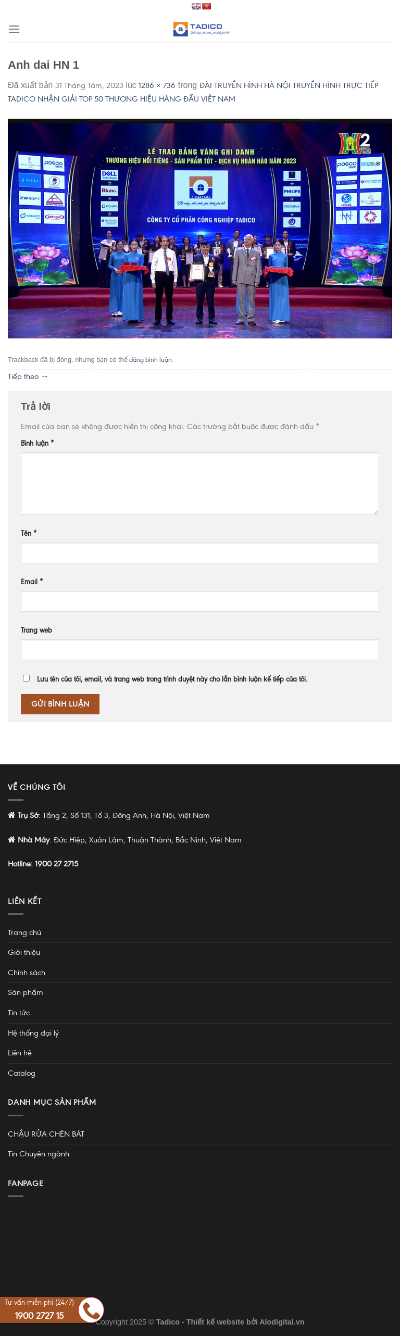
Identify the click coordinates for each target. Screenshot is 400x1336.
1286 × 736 (157, 85)
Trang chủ (24, 932)
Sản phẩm (25, 992)
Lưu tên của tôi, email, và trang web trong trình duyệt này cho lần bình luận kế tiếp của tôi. (172, 679)
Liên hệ (20, 1052)
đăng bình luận (150, 359)
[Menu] (14, 29)
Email (32, 581)
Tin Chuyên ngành (38, 1153)
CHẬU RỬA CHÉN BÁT (46, 1134)
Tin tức (19, 1012)
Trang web (36, 630)
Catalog (21, 1073)
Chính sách (26, 972)
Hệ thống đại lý (33, 1033)
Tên (29, 533)
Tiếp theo (28, 376)
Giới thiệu (24, 952)
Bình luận (37, 443)
